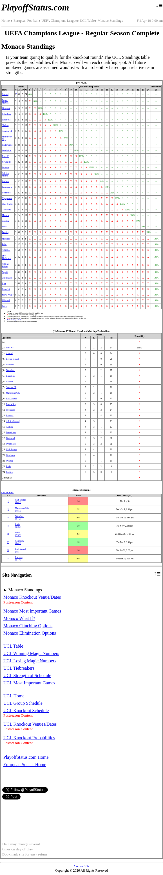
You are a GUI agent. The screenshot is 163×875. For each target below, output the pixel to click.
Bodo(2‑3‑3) (18, 525)
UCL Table (86, 21)
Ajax (4, 283)
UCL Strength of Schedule (27, 675)
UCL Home (13, 695)
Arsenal (5, 94)
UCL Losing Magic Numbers (29, 660)
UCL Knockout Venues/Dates (30, 724)
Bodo (4, 226)
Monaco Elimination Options (29, 633)
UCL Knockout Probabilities (29, 737)
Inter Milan (6, 150)
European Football (24, 21)
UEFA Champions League (58, 21)
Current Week (7, 492)
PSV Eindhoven (6, 257)
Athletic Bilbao (5, 265)
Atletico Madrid (5, 174)
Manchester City (13, 393)
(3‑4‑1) (19, 542)
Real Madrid (7, 145)
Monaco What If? (19, 618)
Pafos (4, 244)
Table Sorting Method (14, 320)
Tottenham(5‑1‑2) (19, 517)
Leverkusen (7, 187)
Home (5, 21)
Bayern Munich (5, 101)
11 (8, 534)
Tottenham (6, 114)
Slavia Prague (8, 295)
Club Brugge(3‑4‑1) (20, 501)
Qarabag (5, 221)
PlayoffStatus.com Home (26, 757)
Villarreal (6, 300)
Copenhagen (7, 278)
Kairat (4, 306)
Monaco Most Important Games (32, 611)
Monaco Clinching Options (27, 625)
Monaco (5, 215)
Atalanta (5, 181)
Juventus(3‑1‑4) (19, 558)
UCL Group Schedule (23, 703)
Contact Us (81, 866)
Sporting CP (7, 131)
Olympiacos (7, 198)
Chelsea (5, 125)
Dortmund (6, 192)
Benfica (5, 232)
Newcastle (6, 162)
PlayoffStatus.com (35, 7)
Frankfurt (6, 289)
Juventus (5, 167)
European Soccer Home (24, 764)
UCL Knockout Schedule (26, 710)
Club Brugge (7, 204)
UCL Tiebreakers (18, 668)
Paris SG (5, 156)
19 (8, 550)
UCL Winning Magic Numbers (31, 653)
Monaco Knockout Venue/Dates (32, 597)
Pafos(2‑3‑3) (18, 533)
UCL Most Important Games (29, 682)
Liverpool (6, 108)
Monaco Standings (109, 21)
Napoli (5, 272)
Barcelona (6, 119)
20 (8, 558)
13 (8, 542)
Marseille (6, 239)
